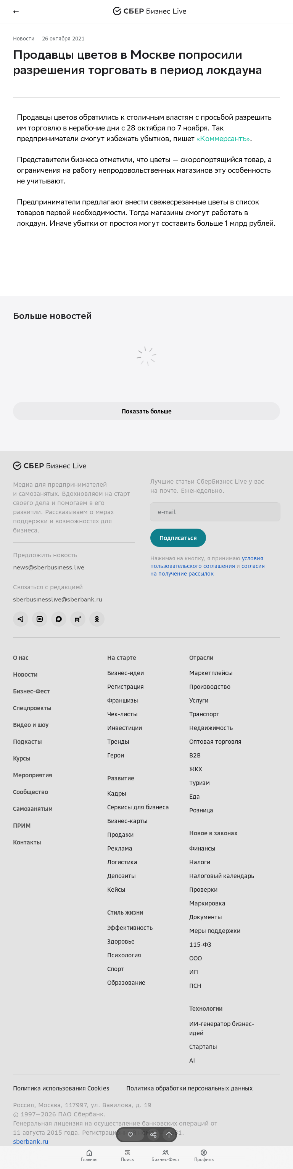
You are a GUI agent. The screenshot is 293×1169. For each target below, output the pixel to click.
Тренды (118, 741)
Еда (194, 796)
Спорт (115, 969)
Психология (124, 955)
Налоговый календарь (221, 876)
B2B (195, 755)
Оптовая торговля (215, 741)
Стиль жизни (125, 912)
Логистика (122, 862)
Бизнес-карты (127, 821)
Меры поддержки (214, 930)
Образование (126, 982)
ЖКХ (195, 769)
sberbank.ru (30, 1141)
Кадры (116, 793)
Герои (115, 755)
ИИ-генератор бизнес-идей (221, 1028)
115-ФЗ (200, 944)
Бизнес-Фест (31, 691)
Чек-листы (122, 714)
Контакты (27, 842)
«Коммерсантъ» (223, 139)
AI (192, 1060)
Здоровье (121, 941)
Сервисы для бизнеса (138, 807)
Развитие (120, 778)
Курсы (22, 758)
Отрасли (201, 657)
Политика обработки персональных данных (189, 1088)
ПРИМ (22, 825)
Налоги (199, 862)
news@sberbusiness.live (48, 567)
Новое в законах (213, 833)
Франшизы (122, 700)
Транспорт (204, 714)
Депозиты (121, 876)
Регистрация (125, 686)
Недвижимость (211, 728)
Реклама (119, 848)
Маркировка (207, 903)
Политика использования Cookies (61, 1088)
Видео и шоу (30, 724)
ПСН (195, 985)
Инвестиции (124, 728)
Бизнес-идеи (125, 673)
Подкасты (27, 741)
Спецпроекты (32, 708)
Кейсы (116, 889)
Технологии (205, 1008)
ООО (195, 958)
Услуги (198, 700)
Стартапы (203, 1046)
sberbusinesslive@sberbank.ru (57, 599)
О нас (21, 657)
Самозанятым (33, 808)
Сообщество (30, 792)
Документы (205, 917)
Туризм (199, 782)
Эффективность (130, 927)
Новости (23, 38)
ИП (193, 972)
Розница (201, 810)
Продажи (120, 834)
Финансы (202, 848)
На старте (121, 657)
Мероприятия (32, 775)
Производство (209, 686)
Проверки (203, 889)
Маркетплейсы (211, 673)
